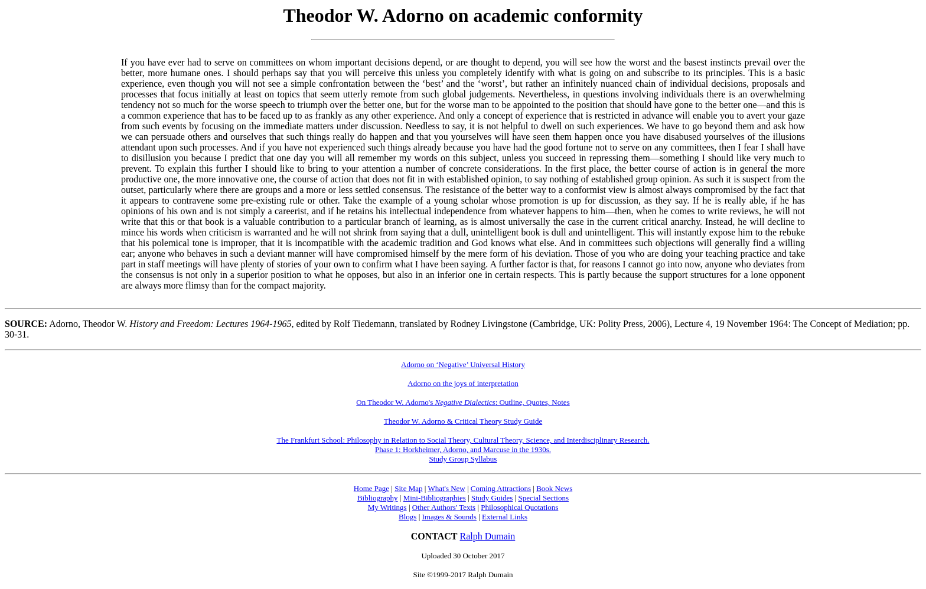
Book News (554, 488)
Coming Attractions (501, 488)
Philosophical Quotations (519, 507)
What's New (446, 488)
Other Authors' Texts (443, 507)
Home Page (371, 488)
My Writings (387, 507)
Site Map (408, 488)
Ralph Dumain (488, 536)
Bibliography (377, 497)
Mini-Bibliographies (434, 497)
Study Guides (492, 497)
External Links (504, 516)
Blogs (407, 516)
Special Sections (543, 497)
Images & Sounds (449, 516)
